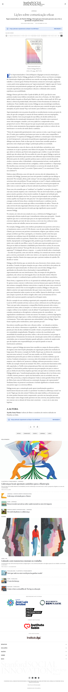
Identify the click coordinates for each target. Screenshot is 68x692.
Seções (3, 651)
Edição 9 (35, 433)
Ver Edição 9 (57, 28)
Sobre (3, 655)
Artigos (19, 433)
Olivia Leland (7, 489)
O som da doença (13, 581)
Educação (9, 586)
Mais (2, 659)
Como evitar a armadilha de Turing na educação (24, 589)
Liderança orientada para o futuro (19, 496)
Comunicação (27, 433)
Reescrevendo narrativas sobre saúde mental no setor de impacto (29, 504)
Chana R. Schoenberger (10, 566)
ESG (6, 558)
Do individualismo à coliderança (18, 512)
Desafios (4, 644)
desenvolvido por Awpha (34, 688)
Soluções (4, 648)
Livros (49, 433)
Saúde (8, 501)
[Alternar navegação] (2, 4)
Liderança (34, 11)
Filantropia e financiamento (9, 481)
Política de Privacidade (34, 685)
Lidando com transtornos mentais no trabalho (21, 561)
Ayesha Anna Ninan (28, 23)
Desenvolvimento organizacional (22, 493)
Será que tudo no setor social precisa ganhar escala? (24, 573)
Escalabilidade (11, 570)
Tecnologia (14, 578)
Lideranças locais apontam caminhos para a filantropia (25, 484)
